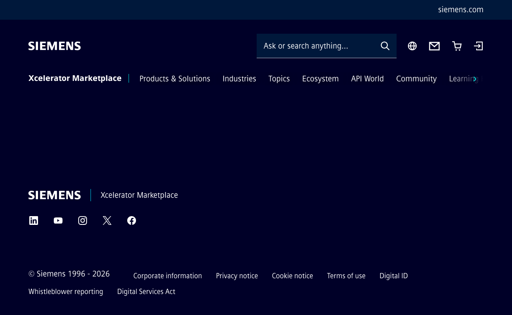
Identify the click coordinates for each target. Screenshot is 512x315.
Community (416, 79)
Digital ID (394, 276)
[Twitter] (107, 223)
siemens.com (461, 9)
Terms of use (346, 276)
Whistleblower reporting (65, 291)
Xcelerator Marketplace (75, 78)
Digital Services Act (146, 291)
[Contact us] (434, 46)
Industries (239, 79)
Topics (279, 79)
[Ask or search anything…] (315, 46)
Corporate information (167, 276)
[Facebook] (131, 223)
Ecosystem (320, 79)
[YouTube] (58, 223)
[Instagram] (82, 223)
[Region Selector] (412, 46)
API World (367, 79)
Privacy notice (237, 276)
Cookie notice (292, 276)
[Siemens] (54, 46)
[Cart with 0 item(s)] (457, 46)
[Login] (478, 47)
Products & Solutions (174, 79)
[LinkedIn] (33, 223)
